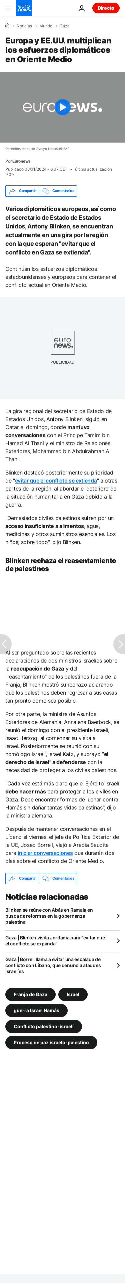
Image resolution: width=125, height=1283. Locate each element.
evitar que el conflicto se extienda (56, 480)
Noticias (24, 26)
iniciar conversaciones (45, 853)
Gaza (65, 26)
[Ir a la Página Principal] (24, 8)
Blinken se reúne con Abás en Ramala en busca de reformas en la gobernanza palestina (49, 916)
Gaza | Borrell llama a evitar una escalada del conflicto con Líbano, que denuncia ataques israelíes (53, 965)
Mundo (45, 26)
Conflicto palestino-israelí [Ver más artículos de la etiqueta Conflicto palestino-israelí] (44, 1026)
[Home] (7, 25)
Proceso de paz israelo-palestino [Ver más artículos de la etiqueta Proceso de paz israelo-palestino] (51, 1042)
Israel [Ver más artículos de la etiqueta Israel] (73, 994)
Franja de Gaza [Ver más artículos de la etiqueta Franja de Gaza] (30, 994)
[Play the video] (62, 107)
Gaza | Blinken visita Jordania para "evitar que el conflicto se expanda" (55, 940)
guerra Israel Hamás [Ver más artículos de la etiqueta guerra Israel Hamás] (36, 1010)
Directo (106, 8)
